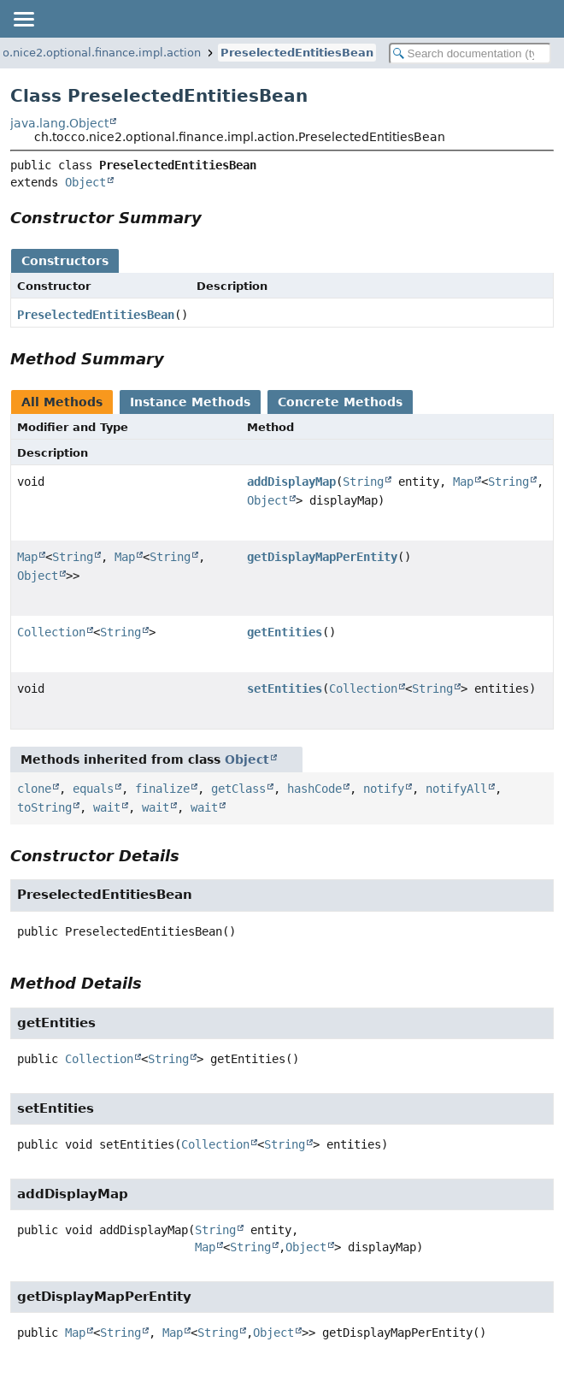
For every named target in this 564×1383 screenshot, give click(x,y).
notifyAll (456, 788)
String (363, 481)
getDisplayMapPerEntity (322, 557)
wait (106, 807)
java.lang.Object (59, 123)
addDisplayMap (291, 481)
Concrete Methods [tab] (340, 402)
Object (85, 182)
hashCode (314, 788)
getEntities (284, 632)
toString (44, 807)
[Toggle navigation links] (23, 19)
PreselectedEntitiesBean (296, 52)
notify (383, 788)
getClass (238, 788)
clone (34, 788)
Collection (51, 632)
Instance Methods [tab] (190, 402)
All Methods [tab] (62, 402)
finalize (162, 788)
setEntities (284, 688)
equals (93, 788)
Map (463, 481)
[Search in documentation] (470, 53)
